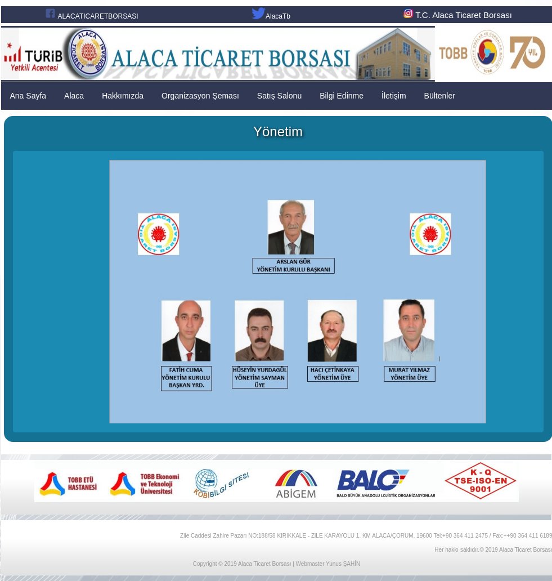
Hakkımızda (122, 95)
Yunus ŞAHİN (343, 564)
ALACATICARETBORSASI (97, 16)
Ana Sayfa (28, 95)
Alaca (74, 95)
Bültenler (439, 95)
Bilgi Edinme (341, 95)
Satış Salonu (279, 95)
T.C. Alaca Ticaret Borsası (456, 15)
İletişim (394, 95)
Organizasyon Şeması (200, 95)
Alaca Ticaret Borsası (264, 564)
